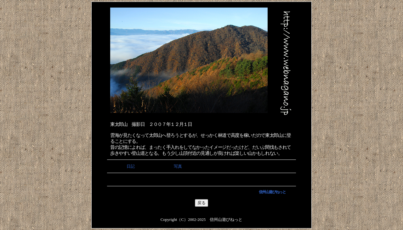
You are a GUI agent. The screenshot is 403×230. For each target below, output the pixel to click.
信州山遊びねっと (272, 192)
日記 (131, 166)
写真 (178, 166)
